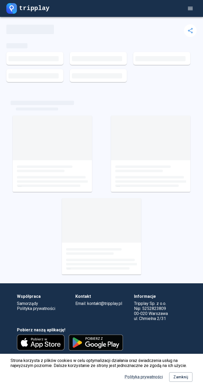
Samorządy (27, 303)
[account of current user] (190, 8)
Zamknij (180, 377)
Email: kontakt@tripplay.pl (98, 303)
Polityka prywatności (143, 376)
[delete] (190, 30)
